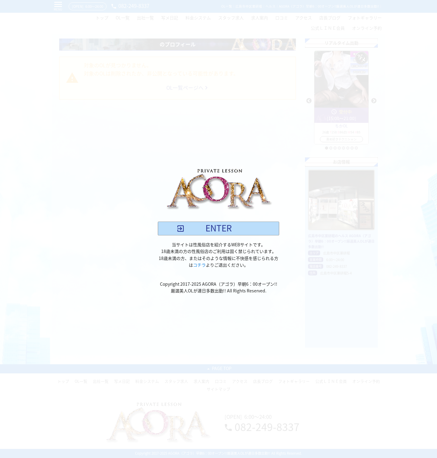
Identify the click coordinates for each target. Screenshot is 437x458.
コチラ (199, 265)
